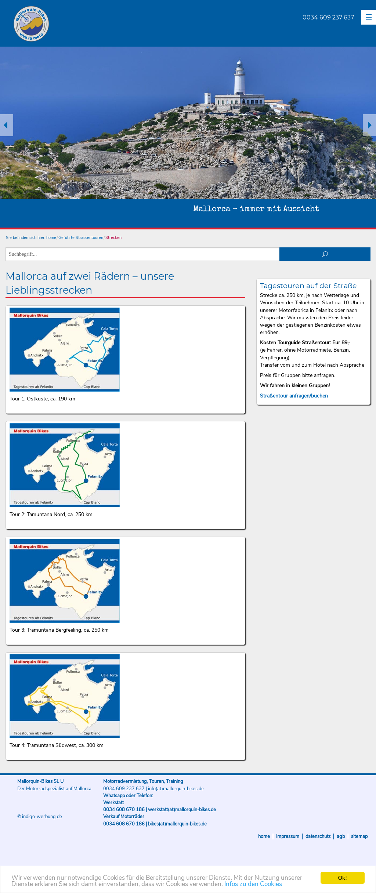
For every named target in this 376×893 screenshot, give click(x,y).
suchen (325, 254)
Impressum (287, 836)
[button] (368, 17)
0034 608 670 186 (124, 809)
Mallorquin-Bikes (74, 24)
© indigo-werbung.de (39, 816)
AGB (341, 836)
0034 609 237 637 (328, 17)
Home (264, 836)
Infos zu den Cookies (253, 885)
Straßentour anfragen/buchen (294, 395)
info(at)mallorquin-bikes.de (176, 788)
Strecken (113, 237)
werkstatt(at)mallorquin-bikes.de (182, 809)
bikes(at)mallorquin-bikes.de (177, 824)
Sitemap (359, 836)
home (51, 237)
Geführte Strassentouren (80, 237)
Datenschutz (318, 836)
